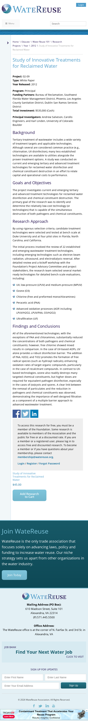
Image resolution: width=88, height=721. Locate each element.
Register (32, 463)
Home (16, 41)
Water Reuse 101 (41, 41)
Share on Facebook (17, 414)
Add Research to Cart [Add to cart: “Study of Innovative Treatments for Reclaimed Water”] (29, 495)
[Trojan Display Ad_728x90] (44, 719)
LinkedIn (47, 705)
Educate (26, 41)
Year (26, 45)
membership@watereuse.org (35, 457)
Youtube (53, 705)
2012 (33, 45)
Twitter (40, 706)
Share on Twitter (25, 414)
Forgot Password (49, 463)
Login (81, 4)
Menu (9, 23)
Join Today (14, 575)
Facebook (34, 705)
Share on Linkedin (34, 414)
